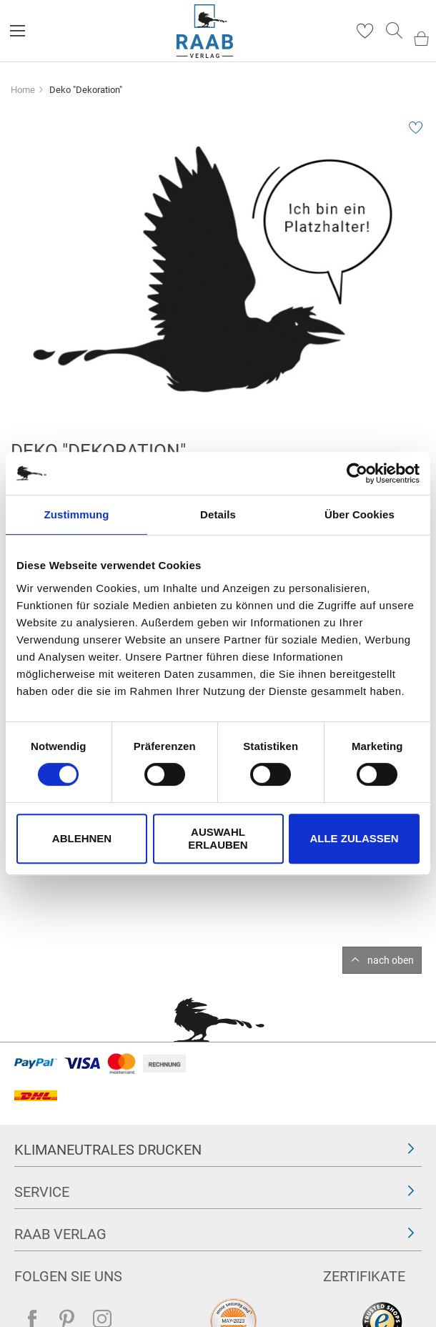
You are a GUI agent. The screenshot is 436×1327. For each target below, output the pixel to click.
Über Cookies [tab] (359, 514)
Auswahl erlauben (217, 838)
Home (23, 89)
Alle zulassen (353, 838)
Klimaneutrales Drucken (108, 1149)
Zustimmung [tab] (76, 514)
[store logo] (204, 31)
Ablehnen (82, 838)
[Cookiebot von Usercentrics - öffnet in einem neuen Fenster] (357, 473)
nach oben (390, 960)
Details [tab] (218, 514)
